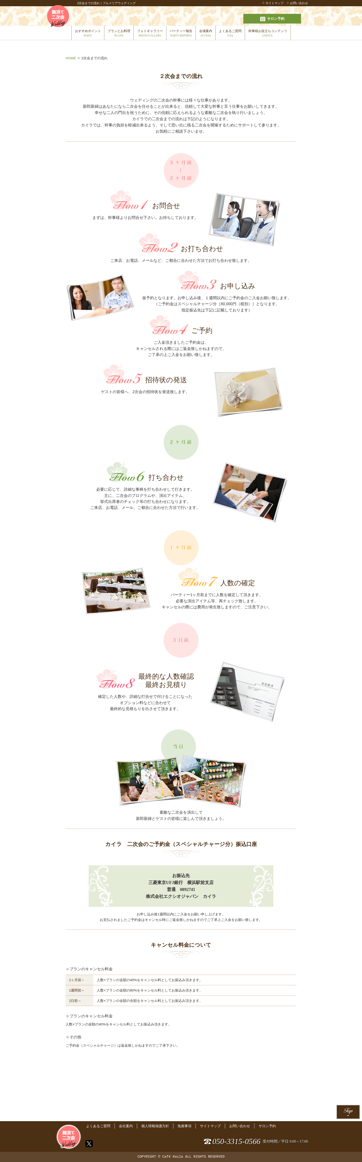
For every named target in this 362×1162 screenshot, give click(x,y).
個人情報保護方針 (155, 1122)
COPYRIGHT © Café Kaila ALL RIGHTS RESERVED (181, 1157)
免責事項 (184, 1122)
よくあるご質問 (98, 1122)
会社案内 (126, 1122)
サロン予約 (282, 17)
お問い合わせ (299, 3)
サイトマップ (274, 3)
